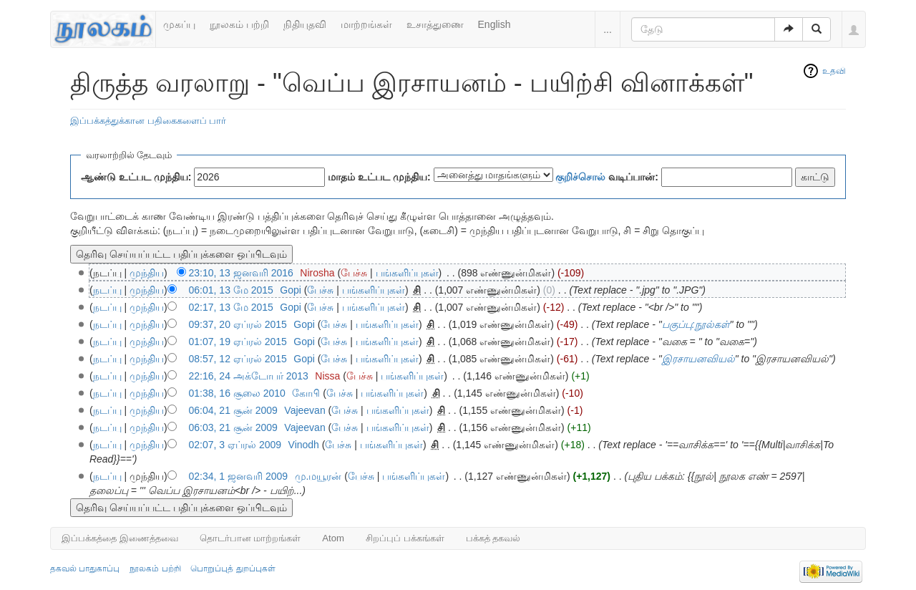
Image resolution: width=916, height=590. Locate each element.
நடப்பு (107, 290)
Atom (333, 538)
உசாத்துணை (435, 24)
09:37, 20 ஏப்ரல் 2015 (238, 324)
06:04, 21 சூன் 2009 (233, 410)
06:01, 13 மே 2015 (231, 290)
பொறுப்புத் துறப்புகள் (232, 569)
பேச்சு (354, 273)
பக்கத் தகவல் (493, 538)
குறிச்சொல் (580, 177)
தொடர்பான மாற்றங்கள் (250, 538)
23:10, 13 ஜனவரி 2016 (241, 273)
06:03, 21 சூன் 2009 (233, 427)
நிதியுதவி (304, 24)
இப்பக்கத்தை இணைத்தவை (120, 538)
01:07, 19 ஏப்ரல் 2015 (238, 341)
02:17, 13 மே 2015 (231, 307)
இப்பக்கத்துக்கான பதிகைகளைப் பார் (148, 120)
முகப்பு (179, 24)
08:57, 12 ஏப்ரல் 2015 (238, 358)
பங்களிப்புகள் (407, 273)
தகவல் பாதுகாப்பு (85, 569)
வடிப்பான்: (606, 177)
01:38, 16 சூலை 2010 (237, 393)
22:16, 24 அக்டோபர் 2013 (248, 376)
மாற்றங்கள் (366, 24)
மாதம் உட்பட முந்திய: (379, 177)
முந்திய (147, 273)
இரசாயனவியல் (698, 358)
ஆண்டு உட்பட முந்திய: (136, 177)
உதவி (834, 71)
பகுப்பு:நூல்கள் (696, 324)
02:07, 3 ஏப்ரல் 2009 (235, 444)
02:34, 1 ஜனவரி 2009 (238, 476)
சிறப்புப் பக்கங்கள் (405, 538)
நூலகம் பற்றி (239, 24)
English (494, 24)
